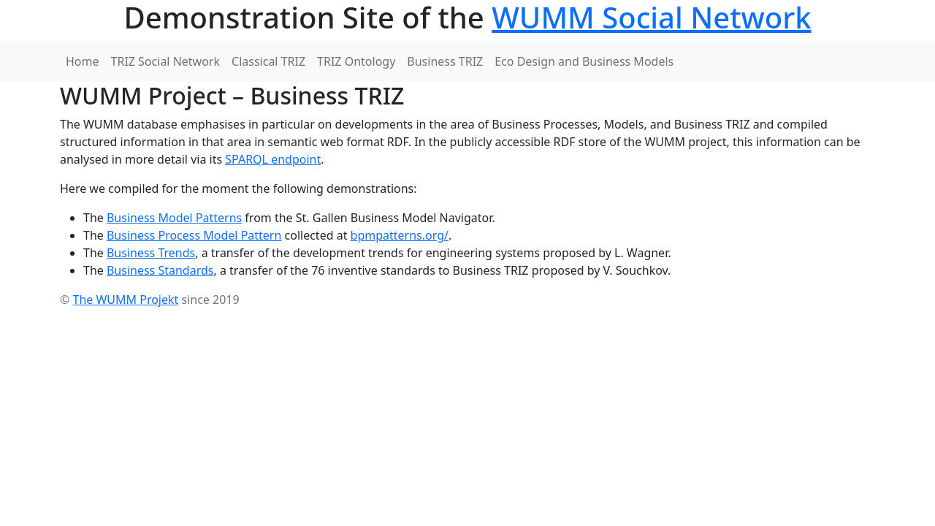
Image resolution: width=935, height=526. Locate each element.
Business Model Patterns (174, 218)
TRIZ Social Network (166, 61)
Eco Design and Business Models (584, 61)
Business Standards (160, 270)
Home (82, 61)
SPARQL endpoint (273, 159)
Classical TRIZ (268, 61)
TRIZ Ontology (356, 61)
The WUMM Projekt (125, 299)
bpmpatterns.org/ (400, 235)
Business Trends (151, 253)
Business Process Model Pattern (194, 235)
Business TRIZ (445, 61)
